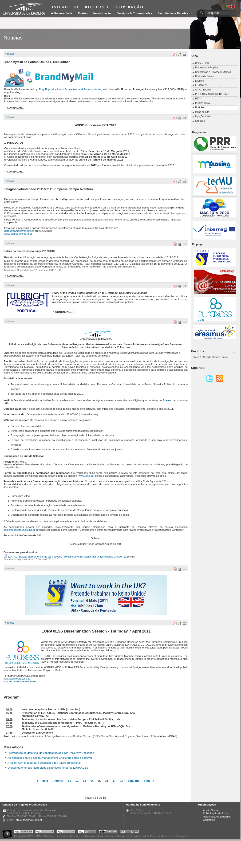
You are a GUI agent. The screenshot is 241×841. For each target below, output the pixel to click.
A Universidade (61, 13)
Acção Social (210, 810)
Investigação (102, 13)
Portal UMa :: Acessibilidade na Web (8, 832)
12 (77, 780)
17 (113, 780)
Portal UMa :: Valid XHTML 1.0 (23, 832)
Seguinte (134, 780)
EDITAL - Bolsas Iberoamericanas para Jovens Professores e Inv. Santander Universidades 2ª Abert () (69, 556)
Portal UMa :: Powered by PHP (108, 832)
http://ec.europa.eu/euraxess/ (20, 681)
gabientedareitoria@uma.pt (19, 529)
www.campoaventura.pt (18, 233)
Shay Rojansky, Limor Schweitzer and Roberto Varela (69, 89)
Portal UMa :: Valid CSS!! (44, 832)
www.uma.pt (86, 475)
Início (44, 780)
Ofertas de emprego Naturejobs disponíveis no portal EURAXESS (48, 767)
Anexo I (167, 400)
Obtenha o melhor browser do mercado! (129, 832)
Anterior (57, 780)
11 (69, 780)
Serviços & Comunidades (134, 13)
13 (84, 780)
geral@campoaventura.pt (19, 230)
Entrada (8, 33)
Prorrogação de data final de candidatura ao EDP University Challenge (51, 752)
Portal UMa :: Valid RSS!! (65, 832)
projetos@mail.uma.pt (29, 819)
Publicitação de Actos (216, 813)
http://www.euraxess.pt (17, 678)
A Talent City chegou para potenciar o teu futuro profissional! (44, 762)
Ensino (83, 13)
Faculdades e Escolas (173, 13)
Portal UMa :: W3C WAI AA (87, 832)
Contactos (209, 819)
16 (106, 780)
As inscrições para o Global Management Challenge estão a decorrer (50, 757)
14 (92, 780)
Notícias (9, 53)
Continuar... (15, 107)
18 (121, 780)
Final (147, 780)
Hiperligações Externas (217, 816)
